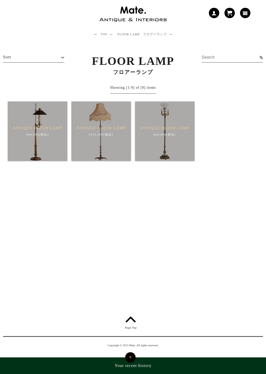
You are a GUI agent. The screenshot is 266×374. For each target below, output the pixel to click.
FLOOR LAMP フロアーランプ (142, 34)
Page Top (131, 321)
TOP (104, 34)
